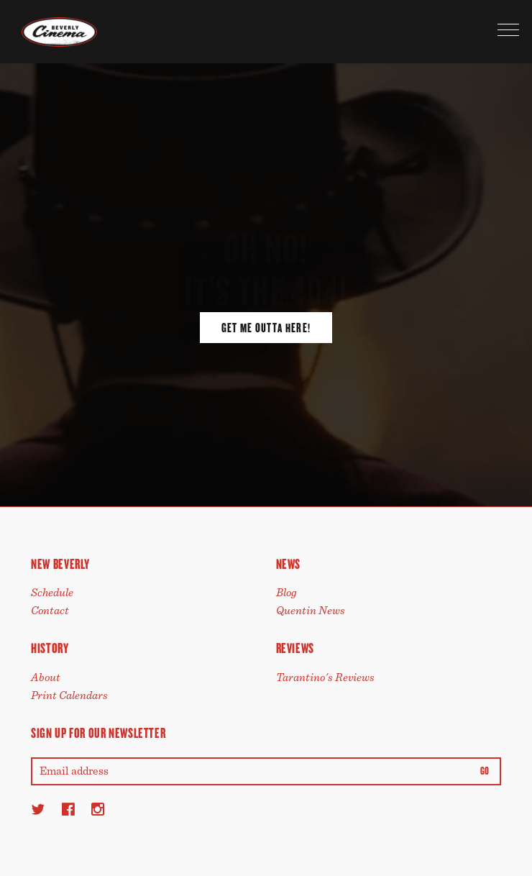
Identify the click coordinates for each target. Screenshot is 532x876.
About (45, 677)
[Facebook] (68, 809)
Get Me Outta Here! (266, 328)
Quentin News (310, 610)
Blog (286, 592)
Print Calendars (69, 695)
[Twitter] (38, 809)
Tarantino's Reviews (325, 677)
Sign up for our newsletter (98, 733)
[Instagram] (97, 809)
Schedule (52, 592)
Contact (50, 610)
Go (485, 771)
